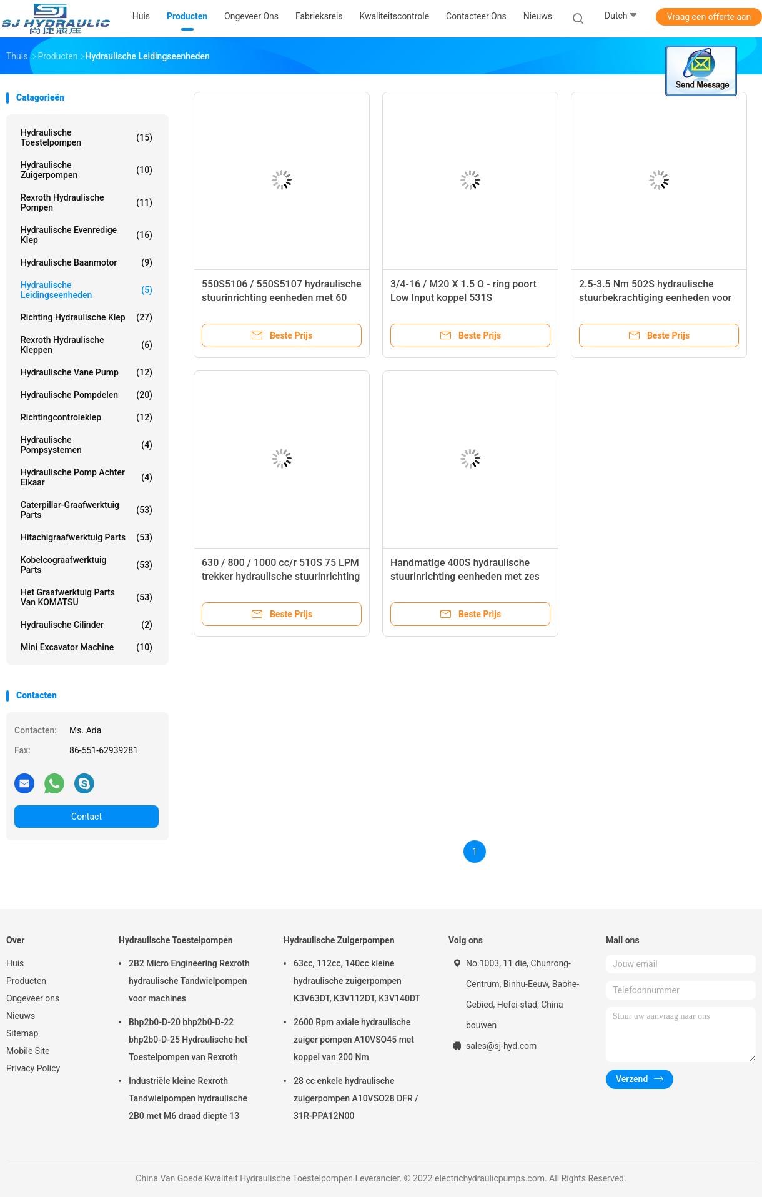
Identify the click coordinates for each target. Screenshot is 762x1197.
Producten (26, 981)
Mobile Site (28, 1051)
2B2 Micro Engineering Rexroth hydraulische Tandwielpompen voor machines (189, 980)
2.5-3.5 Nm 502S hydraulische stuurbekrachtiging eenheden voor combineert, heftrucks (655, 297)
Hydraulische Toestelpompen (86, 137)
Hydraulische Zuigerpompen (86, 170)
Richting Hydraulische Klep (86, 317)
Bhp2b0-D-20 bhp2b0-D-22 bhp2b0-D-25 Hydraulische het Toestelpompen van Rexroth (188, 1039)
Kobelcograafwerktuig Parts (86, 565)
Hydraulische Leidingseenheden (86, 290)
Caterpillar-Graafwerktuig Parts (86, 510)
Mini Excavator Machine (86, 647)
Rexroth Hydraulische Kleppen (86, 345)
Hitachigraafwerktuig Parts (86, 537)
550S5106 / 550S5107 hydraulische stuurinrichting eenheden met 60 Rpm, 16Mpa (282, 297)
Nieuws (20, 1016)
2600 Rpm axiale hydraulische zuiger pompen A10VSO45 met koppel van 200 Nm (354, 1039)
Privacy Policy (33, 1068)
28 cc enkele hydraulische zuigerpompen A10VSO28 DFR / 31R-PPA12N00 (356, 1098)
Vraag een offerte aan (709, 17)
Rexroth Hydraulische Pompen (86, 202)
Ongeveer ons (32, 998)
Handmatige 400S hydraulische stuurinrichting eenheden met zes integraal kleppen (465, 576)
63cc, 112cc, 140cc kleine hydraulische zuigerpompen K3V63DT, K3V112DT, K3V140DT (357, 980)
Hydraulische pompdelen (86, 395)
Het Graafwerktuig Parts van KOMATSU (86, 597)
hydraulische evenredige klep (86, 235)
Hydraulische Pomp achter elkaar (86, 477)
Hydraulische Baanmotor (86, 262)
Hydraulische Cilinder (86, 624)
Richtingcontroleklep (86, 417)
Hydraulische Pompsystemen (86, 445)
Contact (86, 817)
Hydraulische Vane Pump (86, 372)
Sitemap (22, 1033)
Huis (15, 963)
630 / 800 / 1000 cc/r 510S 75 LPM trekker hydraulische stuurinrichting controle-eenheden (281, 576)
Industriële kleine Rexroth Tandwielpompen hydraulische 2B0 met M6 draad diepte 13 (188, 1098)
